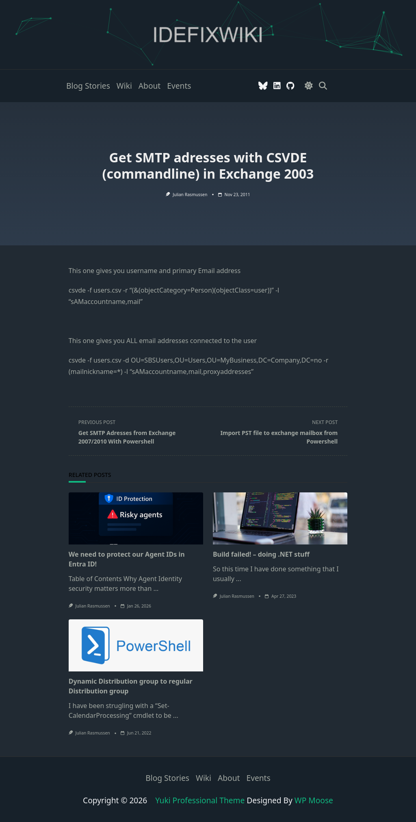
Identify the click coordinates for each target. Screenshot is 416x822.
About (149, 85)
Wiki (124, 85)
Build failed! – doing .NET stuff (261, 554)
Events (179, 85)
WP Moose (314, 800)
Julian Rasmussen (190, 194)
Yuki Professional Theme (200, 800)
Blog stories (88, 85)
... (155, 588)
